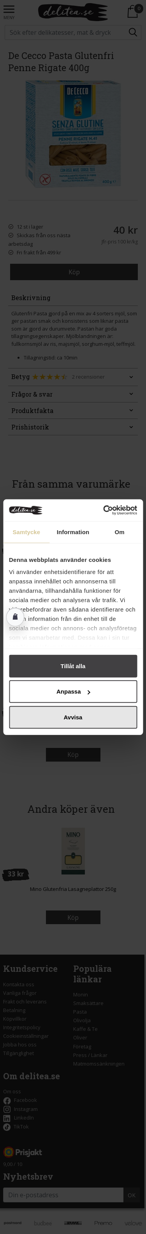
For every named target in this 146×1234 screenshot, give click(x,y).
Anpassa (73, 691)
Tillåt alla (73, 665)
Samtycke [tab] (26, 531)
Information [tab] (73, 531)
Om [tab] (120, 531)
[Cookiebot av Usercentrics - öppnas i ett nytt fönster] (104, 510)
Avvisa (73, 717)
